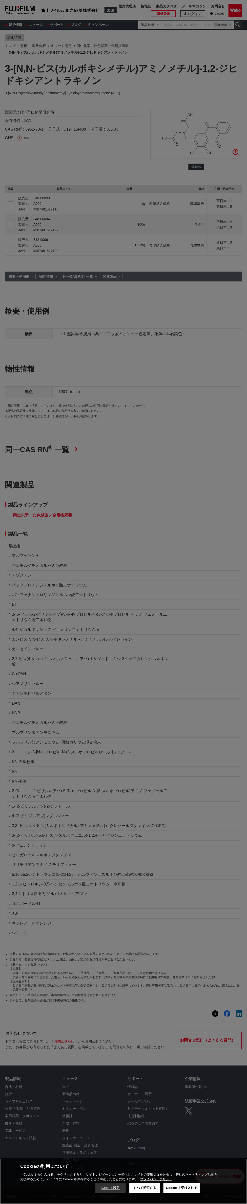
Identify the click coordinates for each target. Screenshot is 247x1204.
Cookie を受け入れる (181, 1188)
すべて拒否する (144, 1188)
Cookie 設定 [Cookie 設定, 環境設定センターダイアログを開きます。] (110, 1188)
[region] (123, 1181)
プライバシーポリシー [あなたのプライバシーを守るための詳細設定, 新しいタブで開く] (156, 1179)
